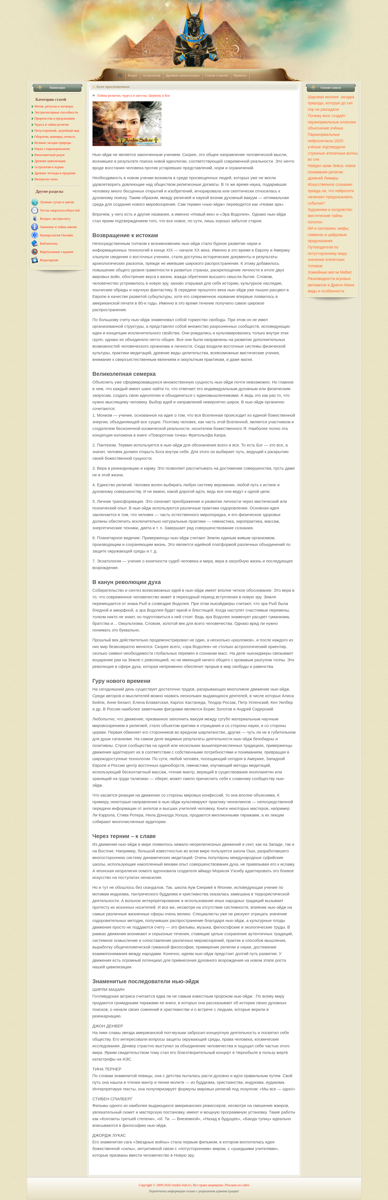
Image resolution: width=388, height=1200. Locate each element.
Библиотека (49, 243)
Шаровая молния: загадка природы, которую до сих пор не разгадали (331, 103)
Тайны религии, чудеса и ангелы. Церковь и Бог (133, 95)
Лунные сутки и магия (57, 202)
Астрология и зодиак (49, 167)
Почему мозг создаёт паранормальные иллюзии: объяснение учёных (332, 121)
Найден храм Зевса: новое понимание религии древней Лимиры (332, 171)
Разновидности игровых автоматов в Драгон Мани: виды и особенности (331, 284)
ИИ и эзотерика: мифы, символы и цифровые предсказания (329, 234)
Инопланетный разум (50, 155)
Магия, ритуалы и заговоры (54, 106)
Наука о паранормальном (52, 149)
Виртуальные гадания (56, 252)
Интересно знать (46, 179)
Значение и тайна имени (58, 227)
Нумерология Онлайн (56, 235)
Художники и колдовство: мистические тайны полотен (330, 215)
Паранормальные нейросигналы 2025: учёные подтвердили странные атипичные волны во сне (333, 147)
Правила (239, 75)
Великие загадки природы (53, 143)
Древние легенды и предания (55, 173)
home (120, 75)
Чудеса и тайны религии (52, 124)
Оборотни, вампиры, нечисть (55, 137)
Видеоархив (49, 260)
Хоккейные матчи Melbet (330, 272)
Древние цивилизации (182, 75)
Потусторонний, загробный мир (57, 131)
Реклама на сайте (237, 1185)
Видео (133, 75)
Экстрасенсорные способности (56, 112)
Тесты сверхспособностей (60, 210)
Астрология (151, 75)
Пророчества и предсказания (55, 118)
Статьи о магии (216, 75)
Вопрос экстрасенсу (55, 218)
